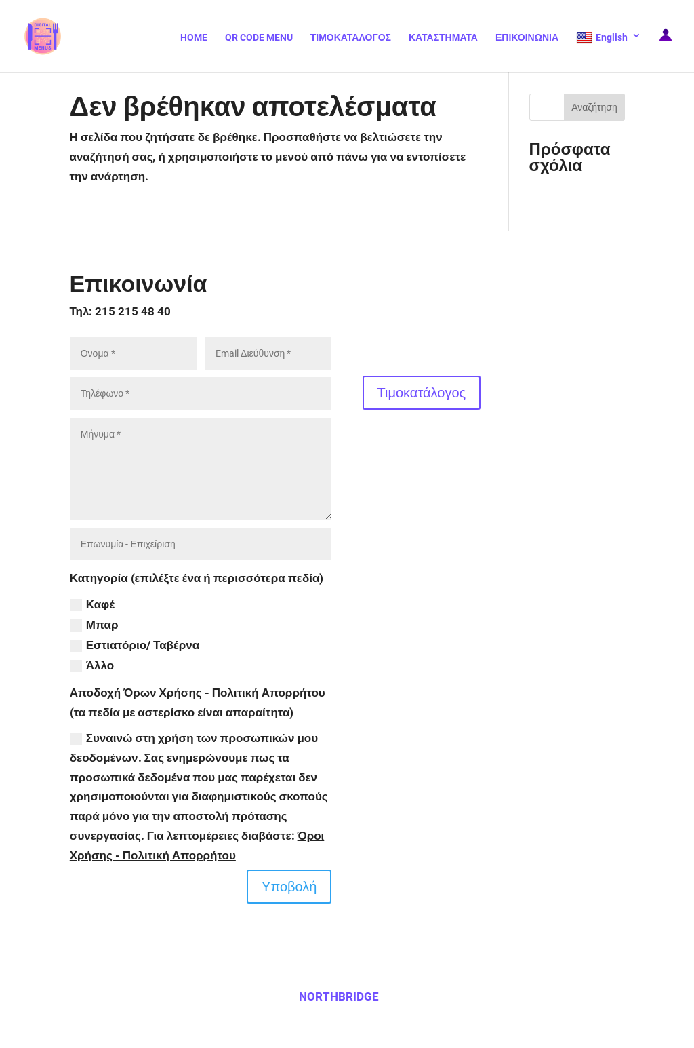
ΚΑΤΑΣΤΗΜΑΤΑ (443, 38)
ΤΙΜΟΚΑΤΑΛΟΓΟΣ (350, 38)
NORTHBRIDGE (339, 996)
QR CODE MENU (259, 38)
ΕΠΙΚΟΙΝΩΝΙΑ (526, 38)
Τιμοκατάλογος (421, 393)
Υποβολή (289, 886)
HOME (193, 38)
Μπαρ (94, 625)
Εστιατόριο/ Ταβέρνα (134, 645)
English (602, 38)
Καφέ (92, 605)
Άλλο (92, 666)
